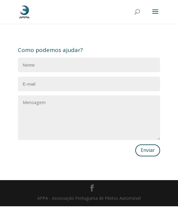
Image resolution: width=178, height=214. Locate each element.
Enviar (148, 150)
